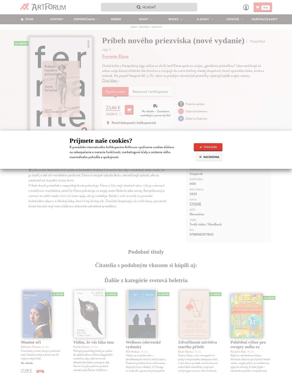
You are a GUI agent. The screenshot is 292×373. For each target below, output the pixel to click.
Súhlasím (208, 147)
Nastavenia (209, 157)
